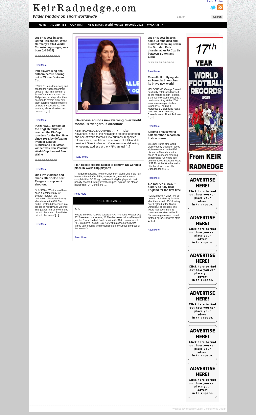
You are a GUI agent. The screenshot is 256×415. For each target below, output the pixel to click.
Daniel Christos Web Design (211, 408)
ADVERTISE (58, 24)
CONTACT (77, 24)
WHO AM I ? (155, 24)
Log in (210, 1)
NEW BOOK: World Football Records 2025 (115, 24)
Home (43, 24)
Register (219, 1)
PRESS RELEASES (108, 201)
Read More (41, 65)
